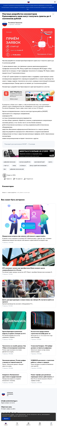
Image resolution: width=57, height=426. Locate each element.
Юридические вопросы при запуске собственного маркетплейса (23, 236)
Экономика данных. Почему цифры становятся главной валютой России (14, 362)
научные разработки (24, 162)
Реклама (52, 150)
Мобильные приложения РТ (10, 394)
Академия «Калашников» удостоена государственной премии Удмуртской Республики (13, 377)
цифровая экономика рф (17, 169)
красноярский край (39, 162)
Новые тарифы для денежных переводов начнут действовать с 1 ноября (42, 377)
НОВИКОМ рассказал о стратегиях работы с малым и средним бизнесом (42, 362)
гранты (50, 162)
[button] (51, 423)
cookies (12, 414)
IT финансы (5, 242)
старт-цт (6, 165)
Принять (6, 418)
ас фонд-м (23, 165)
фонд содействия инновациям (38, 165)
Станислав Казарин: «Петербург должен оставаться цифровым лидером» (41, 348)
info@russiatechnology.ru (9, 401)
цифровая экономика (9, 162)
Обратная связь (6, 407)
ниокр (14, 165)
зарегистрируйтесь (12, 192)
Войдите (4, 192)
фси (5, 169)
